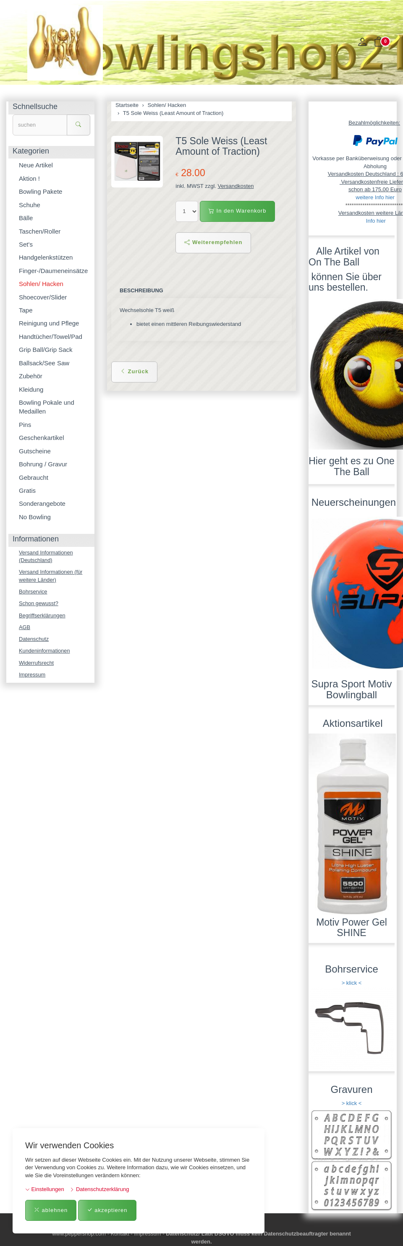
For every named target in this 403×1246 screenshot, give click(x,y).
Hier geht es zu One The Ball (352, 466)
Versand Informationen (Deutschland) (46, 556)
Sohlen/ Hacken (41, 283)
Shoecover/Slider (43, 297)
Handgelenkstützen (46, 257)
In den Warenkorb (237, 211)
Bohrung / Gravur (43, 464)
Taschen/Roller (39, 231)
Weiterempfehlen (213, 242)
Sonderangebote (42, 503)
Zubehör (30, 376)
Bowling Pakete (40, 191)
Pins (25, 424)
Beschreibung (142, 290)
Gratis (27, 490)
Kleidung (31, 389)
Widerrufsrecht (37, 664)
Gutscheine (35, 451)
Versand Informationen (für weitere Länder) (51, 576)
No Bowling (35, 516)
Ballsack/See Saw (44, 363)
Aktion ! (29, 178)
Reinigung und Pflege (49, 323)
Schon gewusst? (39, 604)
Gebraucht (33, 477)
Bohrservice (33, 592)
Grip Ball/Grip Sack (46, 349)
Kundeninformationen (45, 652)
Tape (26, 310)
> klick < (352, 983)
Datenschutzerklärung (99, 1189)
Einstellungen (44, 1189)
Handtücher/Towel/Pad (50, 336)
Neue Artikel (36, 165)
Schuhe (29, 204)
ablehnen (51, 1210)
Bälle (26, 217)
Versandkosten (236, 186)
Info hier (376, 221)
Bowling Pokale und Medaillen (46, 407)
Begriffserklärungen (42, 616)
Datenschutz (34, 640)
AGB (24, 628)
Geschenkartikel (41, 437)
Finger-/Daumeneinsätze (53, 270)
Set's (26, 244)
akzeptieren (107, 1210)
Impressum (32, 676)
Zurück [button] (134, 371)
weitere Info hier (375, 197)
